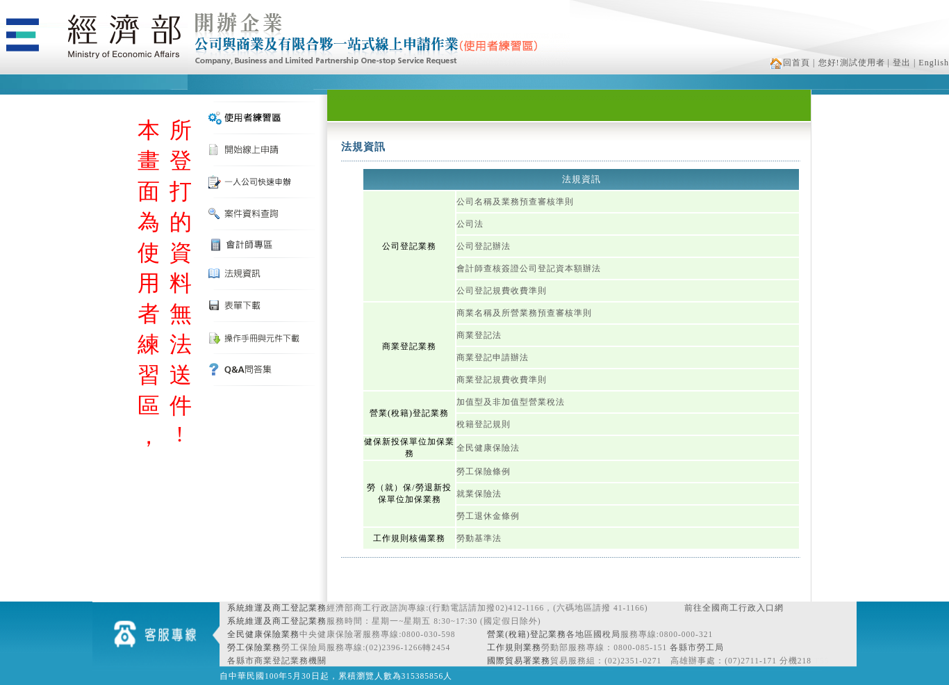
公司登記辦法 (483, 246)
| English (931, 62)
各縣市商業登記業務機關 (277, 660)
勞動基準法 (479, 538)
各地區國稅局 (593, 634)
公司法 (470, 224)
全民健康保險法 (488, 448)
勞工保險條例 (483, 471)
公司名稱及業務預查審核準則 (515, 202)
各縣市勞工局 (697, 647)
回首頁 (790, 62)
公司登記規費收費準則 (501, 291)
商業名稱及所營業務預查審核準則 (524, 313)
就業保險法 (479, 494)
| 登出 (899, 62)
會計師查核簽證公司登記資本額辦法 (528, 268)
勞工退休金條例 (488, 516)
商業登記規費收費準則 (501, 380)
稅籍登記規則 (483, 424)
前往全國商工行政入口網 (734, 608)
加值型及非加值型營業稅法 (510, 402)
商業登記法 (479, 335)
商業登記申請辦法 (492, 357)
